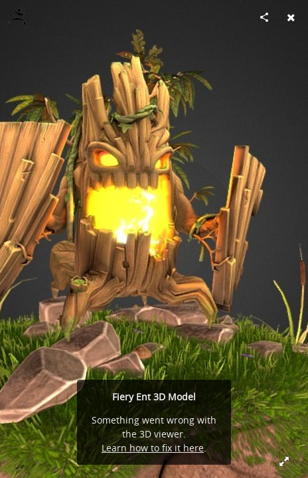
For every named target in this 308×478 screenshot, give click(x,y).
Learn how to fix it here (153, 447)
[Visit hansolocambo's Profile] (17, 17)
